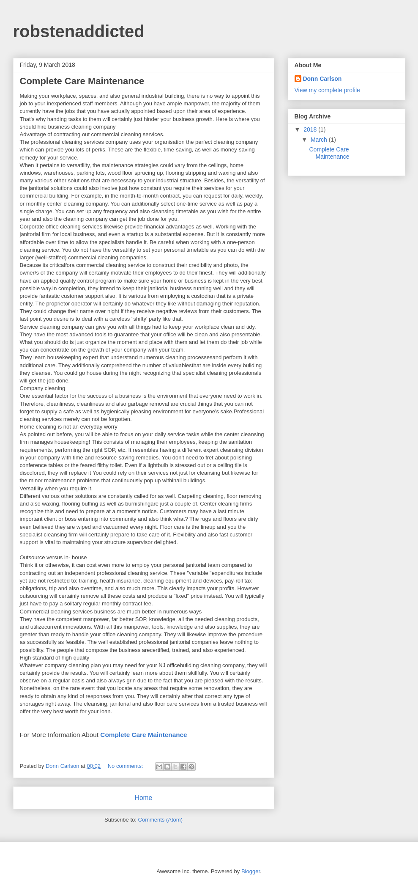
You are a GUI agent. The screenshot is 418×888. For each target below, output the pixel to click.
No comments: (126, 766)
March (320, 139)
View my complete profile (327, 90)
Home (144, 797)
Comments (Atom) (160, 820)
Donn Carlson (322, 78)
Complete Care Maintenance (82, 81)
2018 (310, 129)
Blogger (250, 871)
